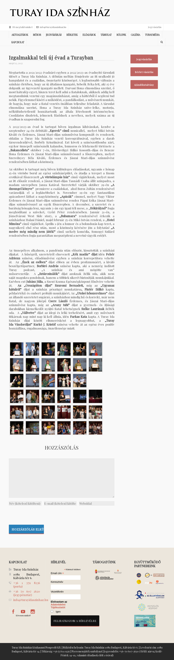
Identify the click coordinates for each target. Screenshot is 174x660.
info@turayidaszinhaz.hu (51, 27)
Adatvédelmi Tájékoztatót (58, 606)
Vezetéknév (57, 591)
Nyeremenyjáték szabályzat (87, 651)
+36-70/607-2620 (129, 651)
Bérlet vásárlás (144, 72)
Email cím (57, 573)
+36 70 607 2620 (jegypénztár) (26, 593)
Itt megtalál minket (21, 27)
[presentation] (36, 514)
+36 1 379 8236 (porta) (26, 584)
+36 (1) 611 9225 (61, 651)
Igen (58, 611)
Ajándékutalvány (144, 84)
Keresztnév (57, 582)
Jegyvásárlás (154, 27)
